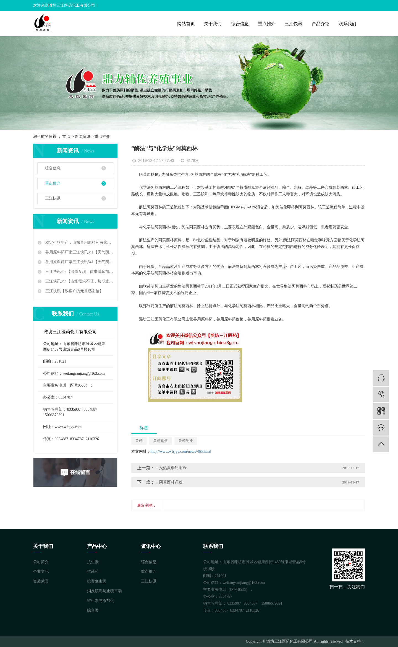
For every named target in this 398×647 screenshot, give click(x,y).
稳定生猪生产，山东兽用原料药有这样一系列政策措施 (78, 242)
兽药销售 (160, 441)
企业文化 (41, 572)
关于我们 (213, 23)
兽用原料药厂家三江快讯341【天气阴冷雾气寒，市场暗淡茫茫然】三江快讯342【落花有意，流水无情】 (78, 262)
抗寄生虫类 (96, 581)
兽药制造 (186, 441)
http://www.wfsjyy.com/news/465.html (181, 451)
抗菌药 (93, 572)
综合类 (93, 610)
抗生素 (93, 562)
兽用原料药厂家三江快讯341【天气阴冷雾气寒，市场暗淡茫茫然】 (78, 252)
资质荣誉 (41, 581)
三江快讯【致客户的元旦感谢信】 (73, 291)
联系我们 (347, 23)
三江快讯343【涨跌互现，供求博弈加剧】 (78, 272)
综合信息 (240, 23)
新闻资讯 (82, 136)
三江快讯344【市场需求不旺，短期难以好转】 (78, 281)
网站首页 (186, 23)
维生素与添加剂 (100, 601)
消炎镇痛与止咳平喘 (104, 591)
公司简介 (41, 562)
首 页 (66, 136)
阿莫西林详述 (170, 482)
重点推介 (267, 23)
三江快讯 (293, 23)
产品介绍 (320, 23)
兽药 (139, 441)
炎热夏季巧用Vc (173, 468)
